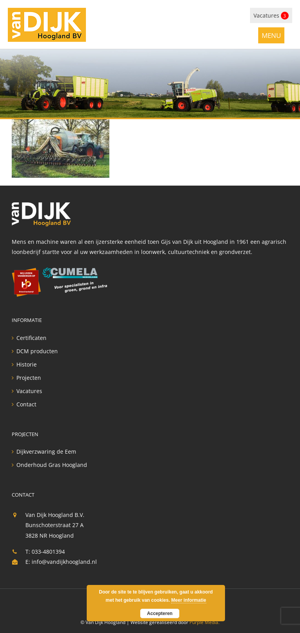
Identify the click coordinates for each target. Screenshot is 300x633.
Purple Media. (204, 622)
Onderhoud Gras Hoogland (51, 465)
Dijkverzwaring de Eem (46, 451)
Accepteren (159, 613)
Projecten (28, 378)
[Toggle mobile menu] (271, 35)
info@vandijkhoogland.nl (64, 561)
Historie (26, 364)
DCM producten (37, 351)
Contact (26, 404)
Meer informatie (188, 600)
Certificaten (31, 338)
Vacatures (271, 16)
